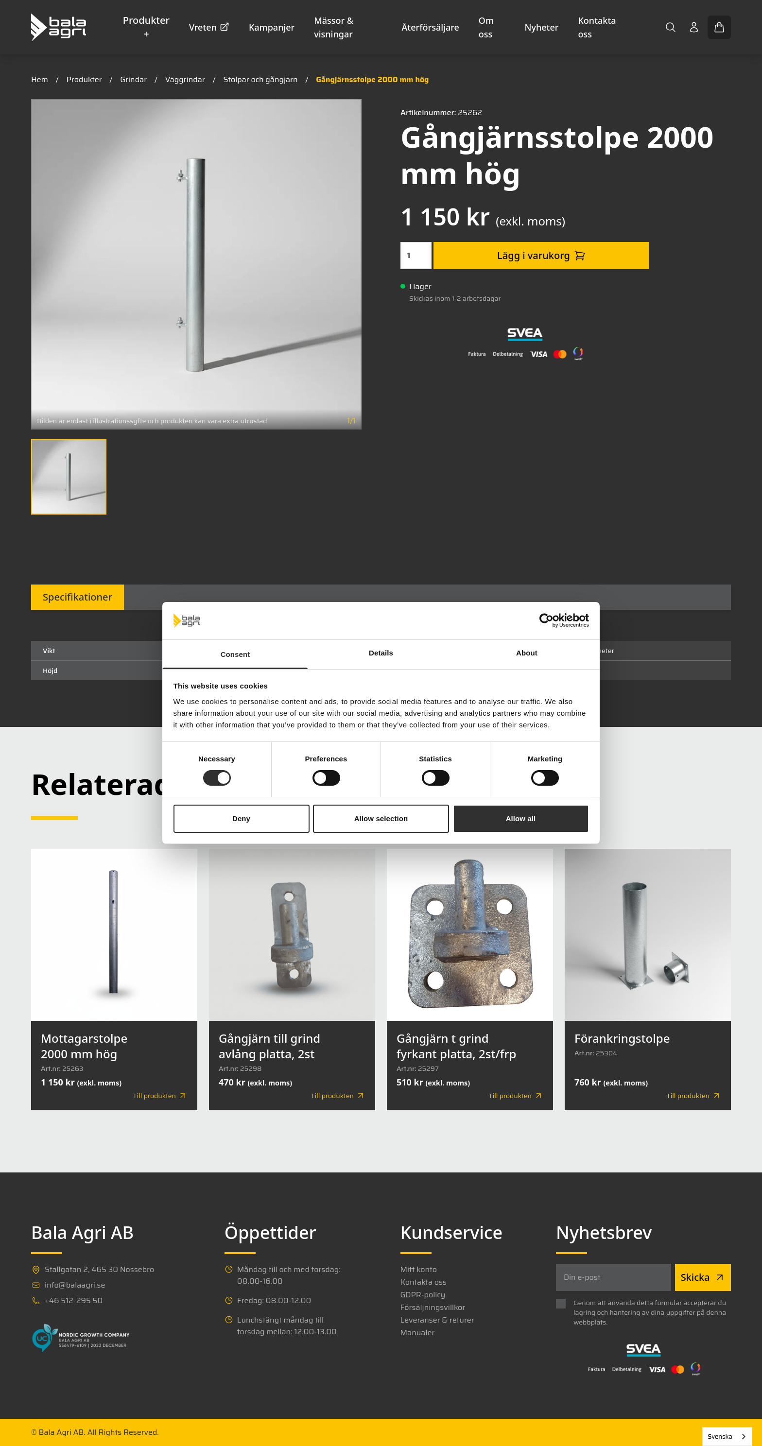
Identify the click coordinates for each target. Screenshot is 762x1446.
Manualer (417, 1333)
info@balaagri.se (75, 1285)
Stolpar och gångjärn (260, 79)
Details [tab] (381, 653)
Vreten (209, 27)
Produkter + (146, 27)
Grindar (133, 79)
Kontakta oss (597, 27)
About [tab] (526, 653)
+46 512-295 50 (74, 1301)
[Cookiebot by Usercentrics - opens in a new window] (546, 620)
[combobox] (727, 1436)
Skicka (703, 1277)
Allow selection (381, 818)
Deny (241, 818)
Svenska (720, 1436)
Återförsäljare (430, 27)
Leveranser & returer (437, 1320)
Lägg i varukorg (541, 255)
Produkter (84, 79)
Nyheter (542, 27)
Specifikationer (77, 596)
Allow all (521, 818)
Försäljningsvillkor (433, 1307)
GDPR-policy (423, 1295)
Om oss (486, 27)
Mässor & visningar (333, 27)
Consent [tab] (235, 654)
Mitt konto (418, 1269)
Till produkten (160, 1096)
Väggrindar (185, 79)
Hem (39, 79)
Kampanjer (271, 27)
